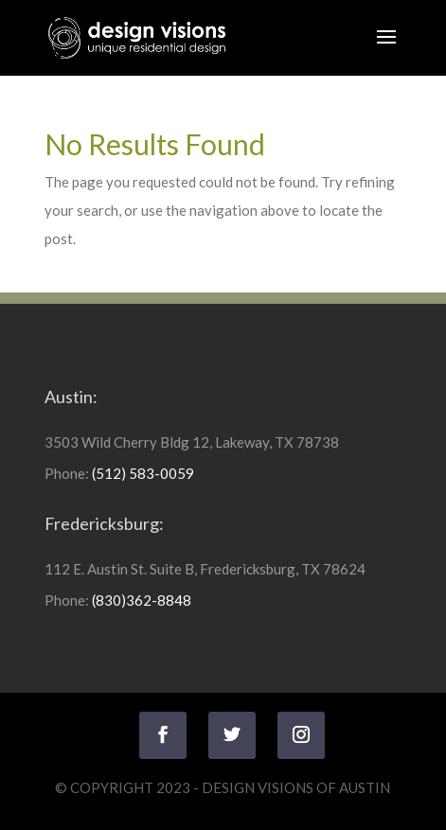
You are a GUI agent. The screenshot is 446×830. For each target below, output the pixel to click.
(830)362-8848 (141, 600)
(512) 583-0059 (143, 473)
